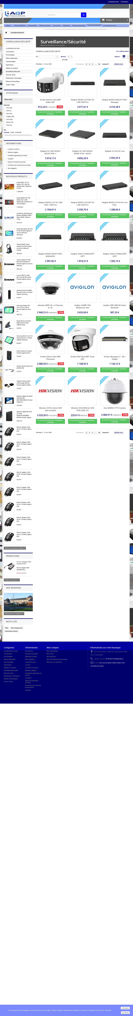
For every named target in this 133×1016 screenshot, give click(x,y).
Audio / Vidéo (10, 85)
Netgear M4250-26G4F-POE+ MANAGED (50, 255)
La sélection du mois (109, 25)
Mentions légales (12, 152)
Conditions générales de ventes (17, 155)
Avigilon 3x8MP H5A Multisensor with (82, 306)
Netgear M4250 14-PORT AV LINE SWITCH (82, 101)
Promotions (12, 556)
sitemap (28, 690)
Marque (8, 25)
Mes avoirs (50, 654)
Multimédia (66, 25)
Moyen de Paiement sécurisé (16, 162)
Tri (37, 56)
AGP (8, 110)
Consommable (32, 25)
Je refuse (125, 1013)
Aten (9, 113)
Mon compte (53, 647)
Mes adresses (51, 656)
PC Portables (10, 55)
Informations (13, 143)
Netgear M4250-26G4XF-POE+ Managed (114, 101)
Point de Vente (11, 75)
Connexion (124, 2)
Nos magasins (12, 168)
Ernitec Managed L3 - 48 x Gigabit (114, 358)
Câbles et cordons (44, 25)
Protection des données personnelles (19, 165)
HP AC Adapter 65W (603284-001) (24, 563)
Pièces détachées (20, 25)
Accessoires (57, 25)
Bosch (9, 122)
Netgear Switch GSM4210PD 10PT (114, 255)
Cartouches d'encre (11, 631)
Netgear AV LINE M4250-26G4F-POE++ (50, 152)
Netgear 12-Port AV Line (114, 151)
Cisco (9, 125)
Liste (128, 57)
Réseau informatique (78, 25)
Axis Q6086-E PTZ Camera (115, 408)
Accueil (27, 665)
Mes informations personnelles (57, 659)
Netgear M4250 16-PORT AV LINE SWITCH (82, 203)
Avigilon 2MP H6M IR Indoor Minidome (114, 306)
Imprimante (9, 65)
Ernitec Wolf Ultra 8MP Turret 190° (82, 358)
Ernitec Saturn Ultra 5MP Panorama (50, 358)
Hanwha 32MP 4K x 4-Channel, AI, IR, (50, 306)
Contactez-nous (113, 2)
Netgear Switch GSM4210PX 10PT (82, 255)
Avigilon (10, 116)
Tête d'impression (17, 628)
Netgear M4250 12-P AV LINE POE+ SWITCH (50, 203)
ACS (9, 108)
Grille (124, 57)
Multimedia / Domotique (14, 78)
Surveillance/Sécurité (94, 25)
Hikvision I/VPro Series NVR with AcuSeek (50, 409)
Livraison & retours (13, 149)
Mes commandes (52, 651)
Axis (9, 119)
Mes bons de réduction (54, 662)
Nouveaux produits (16, 176)
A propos (10, 159)
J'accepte (125, 1008)
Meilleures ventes (31, 656)
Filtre (6, 628)
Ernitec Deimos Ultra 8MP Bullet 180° (50, 101)
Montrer (63, 56)
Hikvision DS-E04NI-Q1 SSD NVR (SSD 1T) (82, 409)
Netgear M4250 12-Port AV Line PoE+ (115, 203)
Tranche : (7, 132)
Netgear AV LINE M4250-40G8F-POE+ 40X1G (82, 152)
